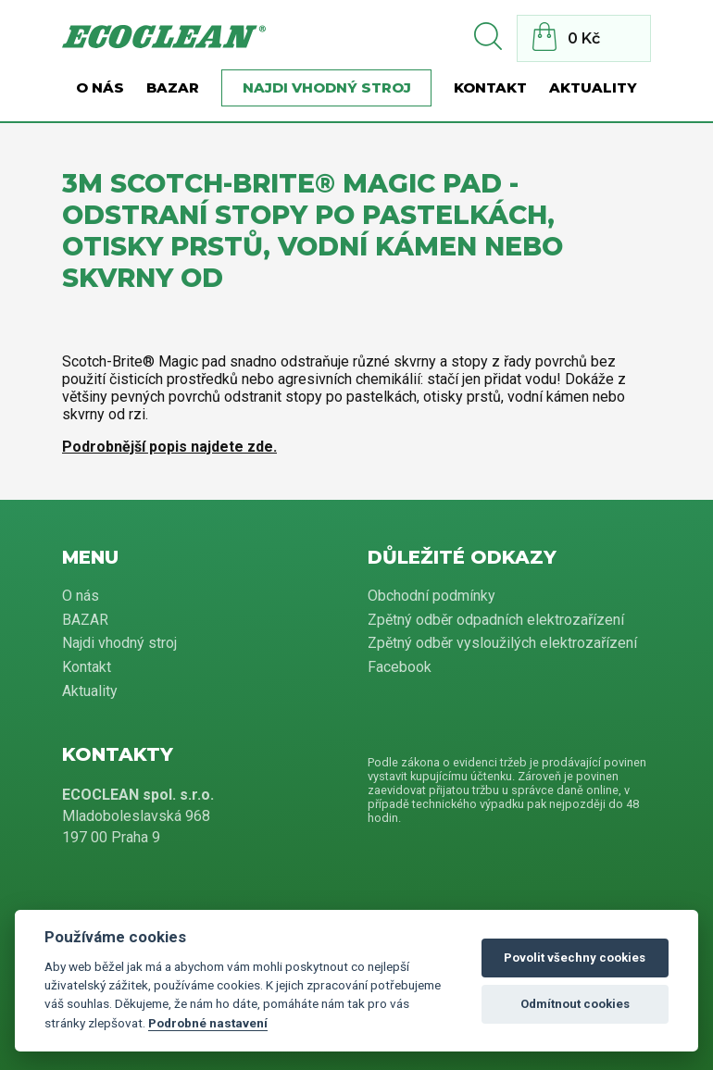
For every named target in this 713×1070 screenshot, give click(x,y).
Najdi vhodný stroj (327, 88)
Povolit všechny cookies (574, 957)
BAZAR (172, 88)
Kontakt (490, 88)
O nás (100, 88)
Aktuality (593, 88)
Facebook (400, 667)
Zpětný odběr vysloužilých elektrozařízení (502, 643)
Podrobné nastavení (208, 1022)
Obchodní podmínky (431, 595)
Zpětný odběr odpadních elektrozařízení (496, 619)
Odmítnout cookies (575, 1004)
